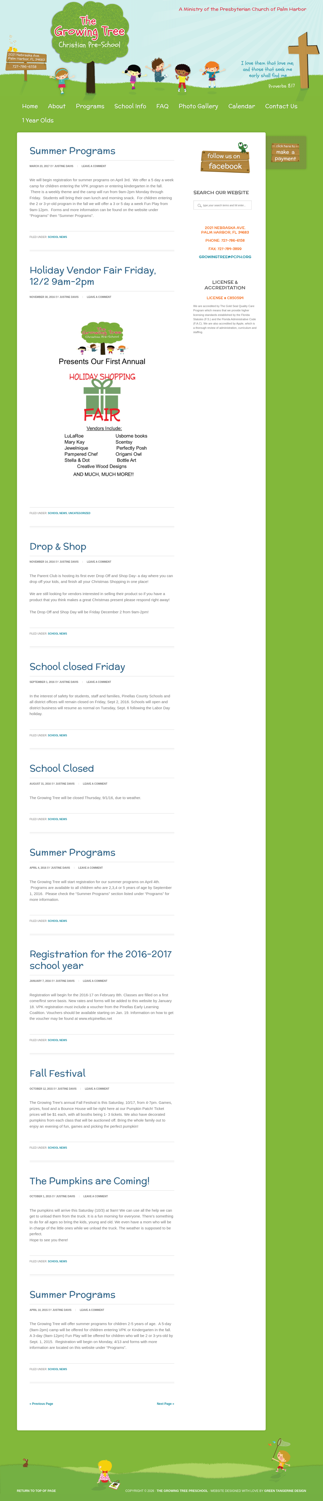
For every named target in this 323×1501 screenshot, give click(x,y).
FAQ (162, 106)
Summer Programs (72, 150)
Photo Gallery (198, 106)
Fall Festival (58, 1073)
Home (30, 106)
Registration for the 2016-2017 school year (101, 959)
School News (57, 237)
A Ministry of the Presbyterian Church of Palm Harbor (242, 9)
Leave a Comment (94, 166)
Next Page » (165, 1404)
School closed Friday (77, 666)
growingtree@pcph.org (225, 256)
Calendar (241, 106)
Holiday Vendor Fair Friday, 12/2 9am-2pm (93, 275)
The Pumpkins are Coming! (90, 1180)
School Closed (62, 768)
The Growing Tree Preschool (182, 1491)
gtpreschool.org (76, 50)
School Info (130, 106)
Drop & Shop (58, 546)
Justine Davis (63, 166)
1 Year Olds (38, 120)
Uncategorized (79, 513)
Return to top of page (36, 1491)
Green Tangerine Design (285, 1491)
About (57, 106)
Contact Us (281, 106)
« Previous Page (41, 1404)
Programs (90, 106)
